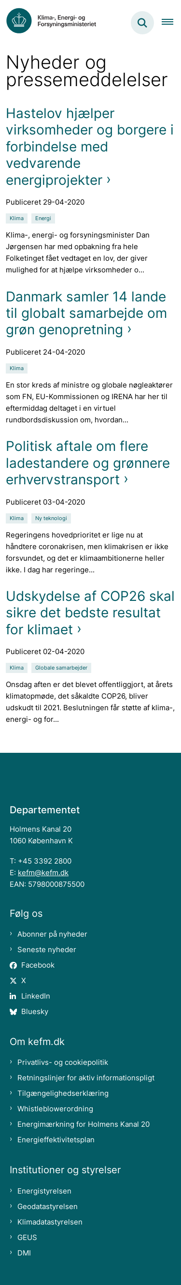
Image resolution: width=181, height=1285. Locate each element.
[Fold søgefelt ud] (142, 22)
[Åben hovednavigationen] (171, 22)
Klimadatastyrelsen (50, 1221)
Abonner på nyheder (52, 934)
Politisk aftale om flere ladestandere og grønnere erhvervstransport (88, 463)
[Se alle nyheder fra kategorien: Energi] (44, 217)
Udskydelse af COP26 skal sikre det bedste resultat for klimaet (90, 613)
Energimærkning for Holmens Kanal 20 (83, 1124)
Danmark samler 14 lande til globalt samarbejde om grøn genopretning (86, 313)
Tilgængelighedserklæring (63, 1093)
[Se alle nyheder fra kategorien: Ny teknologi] (52, 517)
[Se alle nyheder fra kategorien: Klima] (17, 217)
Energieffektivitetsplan (56, 1139)
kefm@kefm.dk (43, 872)
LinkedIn (35, 996)
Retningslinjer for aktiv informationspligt (85, 1077)
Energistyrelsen (44, 1190)
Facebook (38, 965)
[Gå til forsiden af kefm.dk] (56, 23)
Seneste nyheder (46, 949)
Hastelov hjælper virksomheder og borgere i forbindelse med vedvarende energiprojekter (90, 146)
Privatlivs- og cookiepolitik (62, 1062)
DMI (24, 1252)
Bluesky (34, 1011)
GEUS (27, 1237)
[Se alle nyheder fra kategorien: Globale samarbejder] (62, 667)
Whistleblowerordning (55, 1108)
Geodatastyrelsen (47, 1206)
